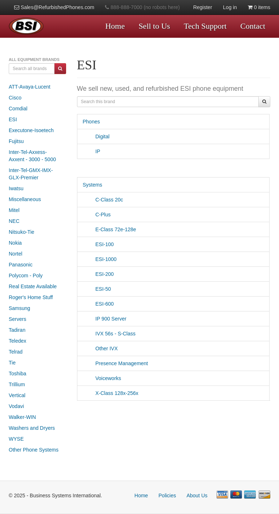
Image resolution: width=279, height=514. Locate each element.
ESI (13, 119)
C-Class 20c (103, 200)
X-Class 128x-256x (110, 393)
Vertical (17, 395)
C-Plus (97, 214)
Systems (92, 185)
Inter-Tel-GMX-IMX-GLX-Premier (31, 173)
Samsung (19, 308)
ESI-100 (98, 244)
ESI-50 (97, 289)
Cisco (15, 98)
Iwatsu (16, 188)
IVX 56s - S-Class (109, 333)
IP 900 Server (104, 319)
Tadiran (17, 330)
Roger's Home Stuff (31, 297)
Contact (252, 25)
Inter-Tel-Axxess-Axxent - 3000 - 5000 (32, 155)
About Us (196, 495)
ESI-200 (98, 274)
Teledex (17, 341)
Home (115, 25)
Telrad (16, 352)
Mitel (14, 210)
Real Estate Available (33, 286)
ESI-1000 (100, 259)
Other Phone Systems (33, 450)
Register (202, 7)
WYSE (16, 439)
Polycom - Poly (26, 275)
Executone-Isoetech (31, 130)
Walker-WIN (22, 417)
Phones (91, 122)
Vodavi (16, 406)
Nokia (15, 243)
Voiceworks (102, 378)
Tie (12, 363)
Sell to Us (154, 25)
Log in (230, 7)
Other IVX (100, 348)
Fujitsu (16, 141)
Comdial (18, 108)
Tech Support (205, 25)
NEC (14, 221)
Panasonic (20, 265)
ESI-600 (98, 304)
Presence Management (115, 363)
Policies (167, 495)
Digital (96, 136)
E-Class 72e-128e (109, 229)
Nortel (15, 254)
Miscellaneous (25, 199)
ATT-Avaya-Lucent (29, 87)
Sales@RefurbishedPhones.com (54, 7)
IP (91, 151)
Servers (17, 319)
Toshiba (17, 373)
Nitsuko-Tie (21, 232)
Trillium (17, 384)
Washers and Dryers (32, 428)
